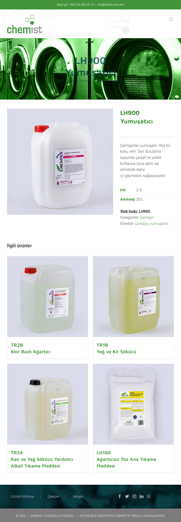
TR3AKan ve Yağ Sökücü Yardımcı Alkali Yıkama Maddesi (42, 459)
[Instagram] (134, 496)
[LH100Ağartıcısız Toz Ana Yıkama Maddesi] (133, 404)
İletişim (78, 496)
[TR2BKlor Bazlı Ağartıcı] (47, 296)
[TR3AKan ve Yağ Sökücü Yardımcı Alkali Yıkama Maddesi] (47, 404)
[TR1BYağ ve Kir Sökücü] (133, 296)
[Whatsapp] (148, 496)
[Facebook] (120, 496)
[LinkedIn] (142, 496)
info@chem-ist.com (110, 4)
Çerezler (53, 496)
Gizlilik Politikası (22, 496)
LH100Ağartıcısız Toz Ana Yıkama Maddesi (126, 459)
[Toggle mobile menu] (171, 19)
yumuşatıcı (159, 223)
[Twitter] (127, 496)
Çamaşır (147, 217)
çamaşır (141, 223)
